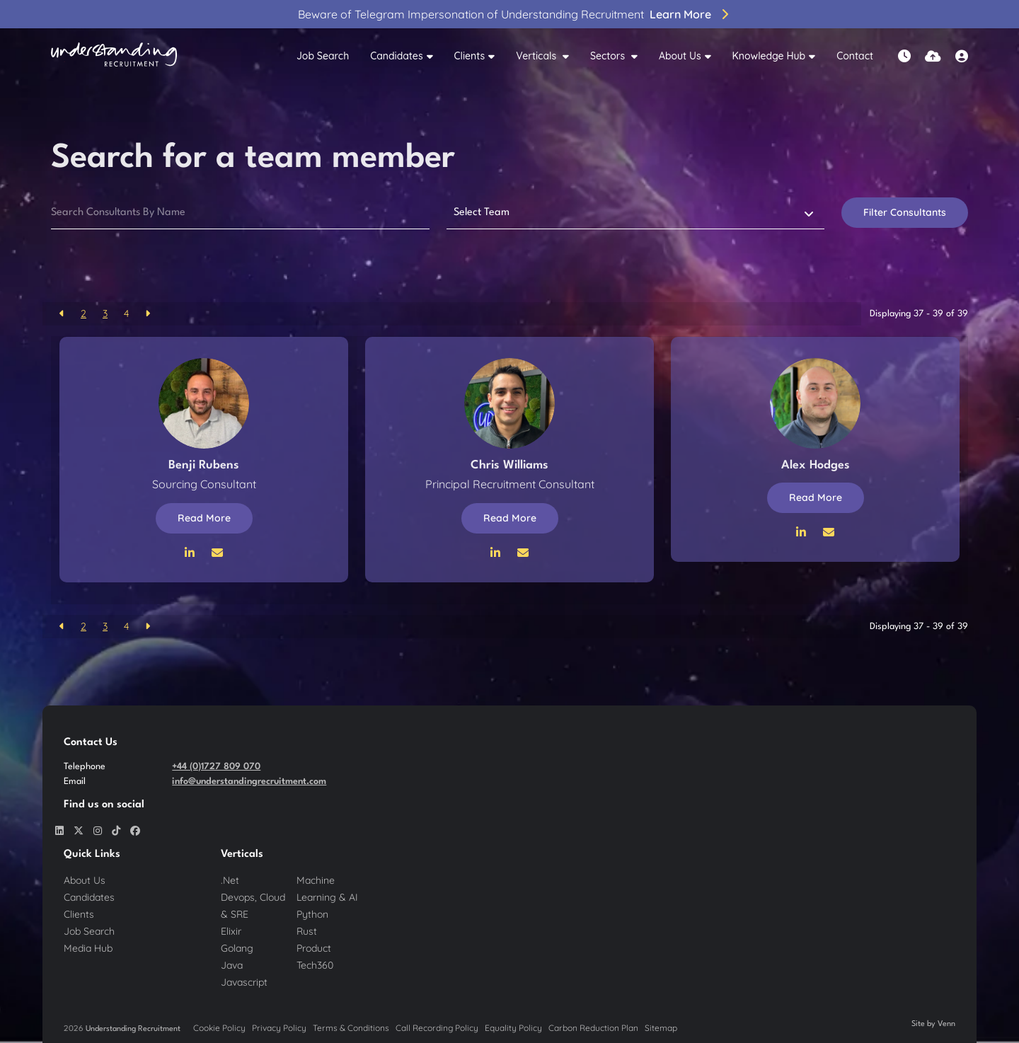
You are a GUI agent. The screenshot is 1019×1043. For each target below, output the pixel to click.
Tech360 (315, 965)
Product (314, 948)
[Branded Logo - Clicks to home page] (114, 56)
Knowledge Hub (769, 56)
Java (232, 965)
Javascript (244, 982)
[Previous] (62, 313)
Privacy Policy (279, 1027)
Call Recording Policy (437, 1027)
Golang (237, 948)
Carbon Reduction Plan (593, 1027)
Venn (946, 1024)
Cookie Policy (219, 1027)
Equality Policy (513, 1027)
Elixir (231, 931)
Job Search (323, 56)
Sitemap (661, 1027)
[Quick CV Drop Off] (933, 56)
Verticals (537, 56)
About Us (680, 56)
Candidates (396, 56)
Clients (469, 56)
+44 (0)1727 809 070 (216, 766)
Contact (854, 56)
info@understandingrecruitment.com (249, 781)
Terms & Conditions (351, 1027)
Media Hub (88, 948)
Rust (307, 931)
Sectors (609, 56)
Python (312, 914)
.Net (230, 880)
